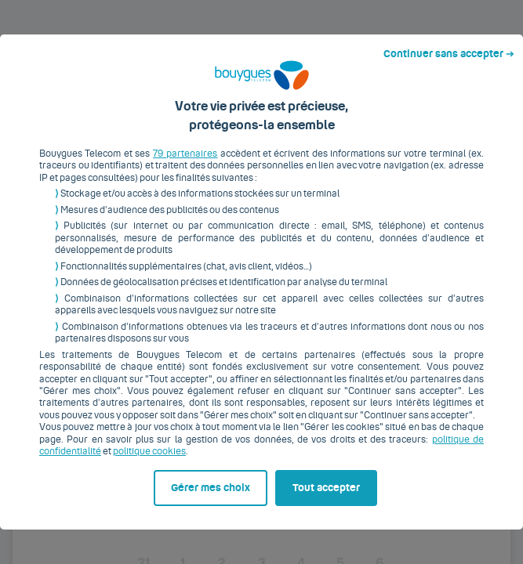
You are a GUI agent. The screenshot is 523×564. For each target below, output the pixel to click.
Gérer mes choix (82, 530)
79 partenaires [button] (183, 130)
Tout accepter (335, 530)
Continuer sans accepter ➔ (455, 14)
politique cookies (141, 428)
